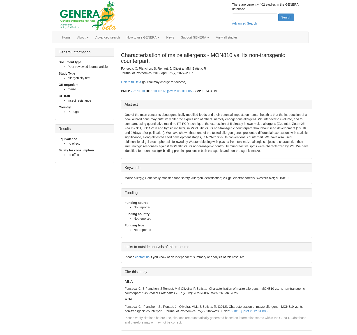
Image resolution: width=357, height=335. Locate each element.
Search (286, 17)
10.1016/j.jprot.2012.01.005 (172, 91)
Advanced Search (244, 23)
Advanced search (107, 37)
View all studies (226, 37)
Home (66, 37)
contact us (142, 257)
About (82, 37)
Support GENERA (195, 37)
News (170, 37)
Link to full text (131, 82)
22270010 (138, 91)
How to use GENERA (143, 37)
